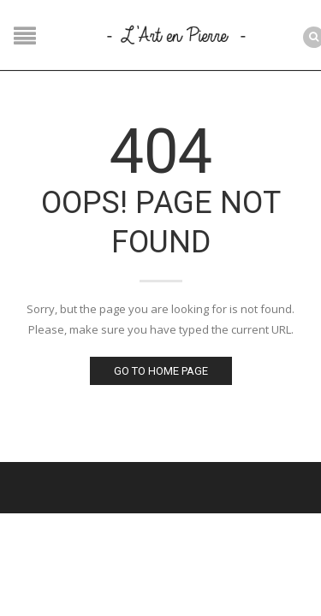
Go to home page (161, 370)
